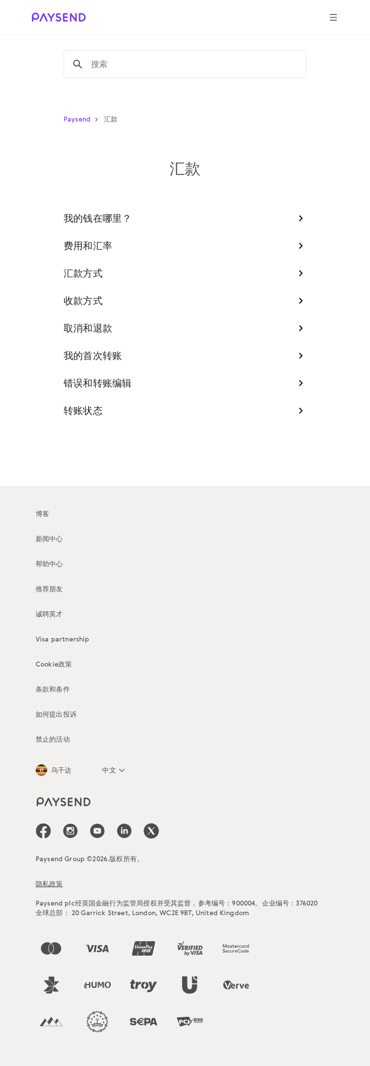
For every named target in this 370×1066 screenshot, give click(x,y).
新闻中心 (49, 538)
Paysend (83, 118)
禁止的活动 (53, 739)
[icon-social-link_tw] (151, 831)
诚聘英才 (49, 613)
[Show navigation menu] (333, 17)
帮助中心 (49, 563)
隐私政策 (49, 883)
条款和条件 (53, 688)
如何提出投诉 (56, 714)
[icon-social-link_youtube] (97, 831)
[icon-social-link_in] (70, 831)
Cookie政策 (54, 663)
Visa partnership (63, 638)
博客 (42, 513)
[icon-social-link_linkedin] (124, 831)
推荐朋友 (49, 588)
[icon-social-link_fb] (43, 831)
